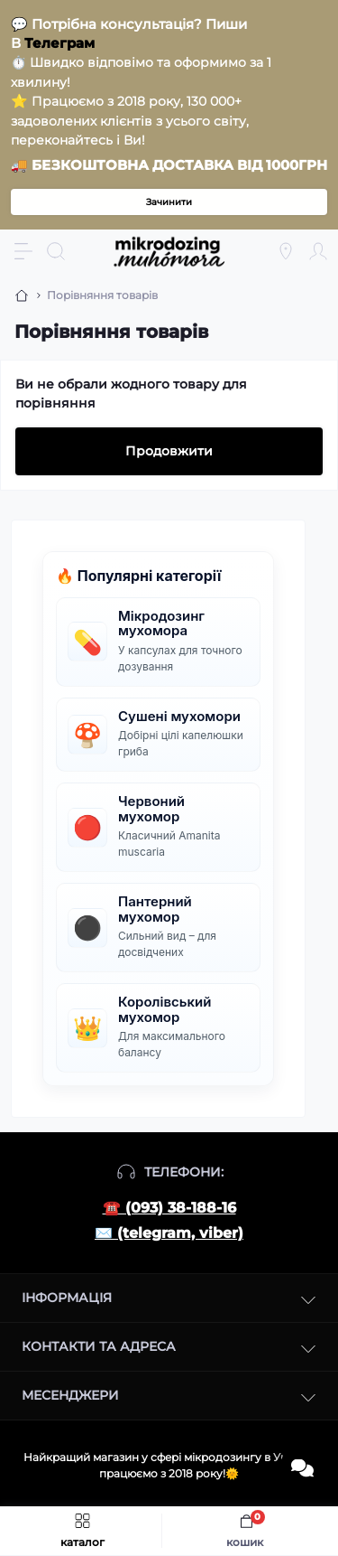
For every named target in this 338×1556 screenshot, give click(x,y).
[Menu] (23, 251)
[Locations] (286, 251)
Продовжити (169, 451)
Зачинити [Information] (169, 202)
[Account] (318, 251)
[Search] (56, 251)
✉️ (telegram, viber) (169, 1233)
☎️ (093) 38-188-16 (169, 1207)
